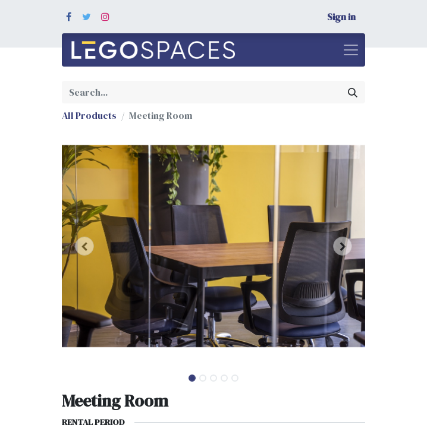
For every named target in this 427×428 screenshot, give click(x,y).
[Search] (352, 92)
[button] (85, 246)
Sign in (341, 16)
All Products (89, 115)
